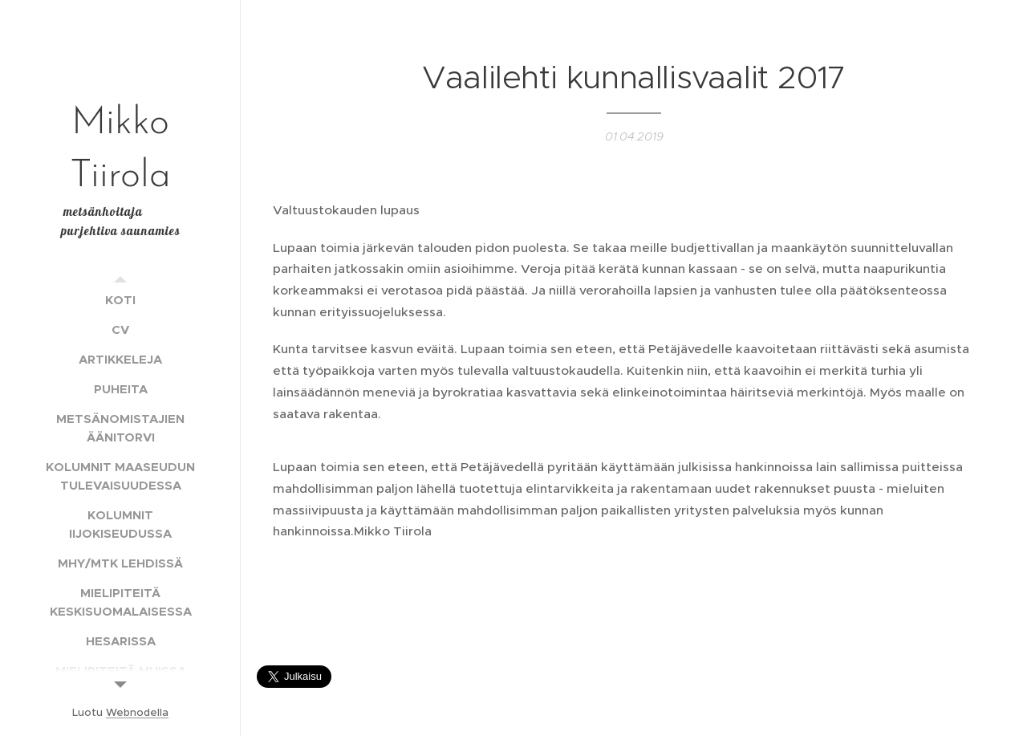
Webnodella (137, 712)
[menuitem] (120, 300)
